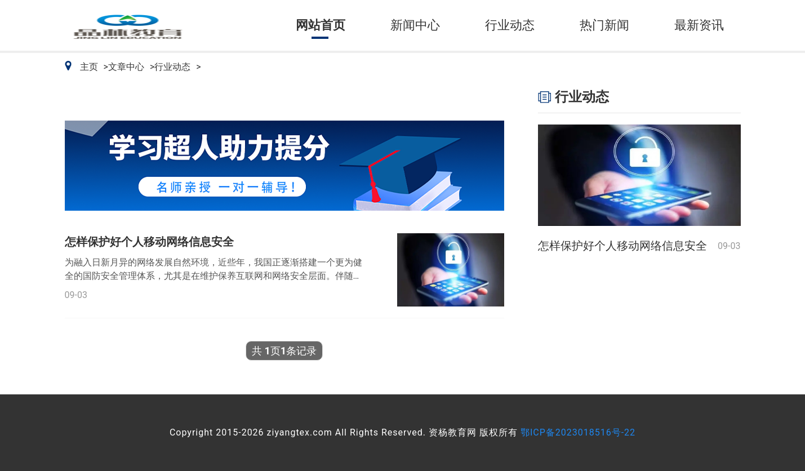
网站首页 (320, 25)
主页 (89, 66)
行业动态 (510, 25)
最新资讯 (699, 25)
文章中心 (126, 66)
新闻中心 (415, 25)
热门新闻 (604, 25)
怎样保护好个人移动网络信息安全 (149, 241)
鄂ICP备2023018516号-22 (578, 432)
